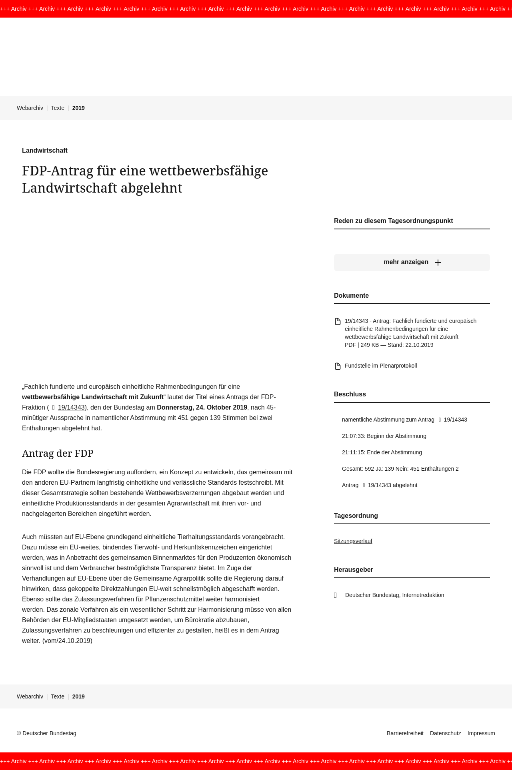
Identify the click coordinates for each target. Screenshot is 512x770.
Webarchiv (30, 108)
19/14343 (67, 407)
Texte (57, 108)
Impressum (481, 733)
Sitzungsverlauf (353, 541)
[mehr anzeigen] (412, 262)
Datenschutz (445, 733)
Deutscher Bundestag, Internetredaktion (394, 595)
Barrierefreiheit (405, 733)
